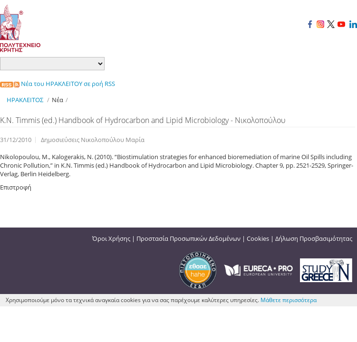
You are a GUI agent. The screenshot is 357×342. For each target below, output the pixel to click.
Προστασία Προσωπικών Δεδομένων (188, 238)
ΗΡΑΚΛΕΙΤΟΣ (25, 99)
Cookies (258, 238)
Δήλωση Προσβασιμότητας (313, 238)
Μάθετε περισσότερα (289, 300)
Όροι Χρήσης (111, 238)
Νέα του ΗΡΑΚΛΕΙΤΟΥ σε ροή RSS (57, 83)
